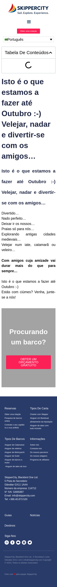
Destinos (10, 525)
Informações (37, 438)
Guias (8, 515)
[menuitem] (28, 39)
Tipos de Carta (39, 408)
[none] (28, 39)
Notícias (35, 515)
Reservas (10, 408)
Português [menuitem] (15, 39)
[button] (50, 52)
